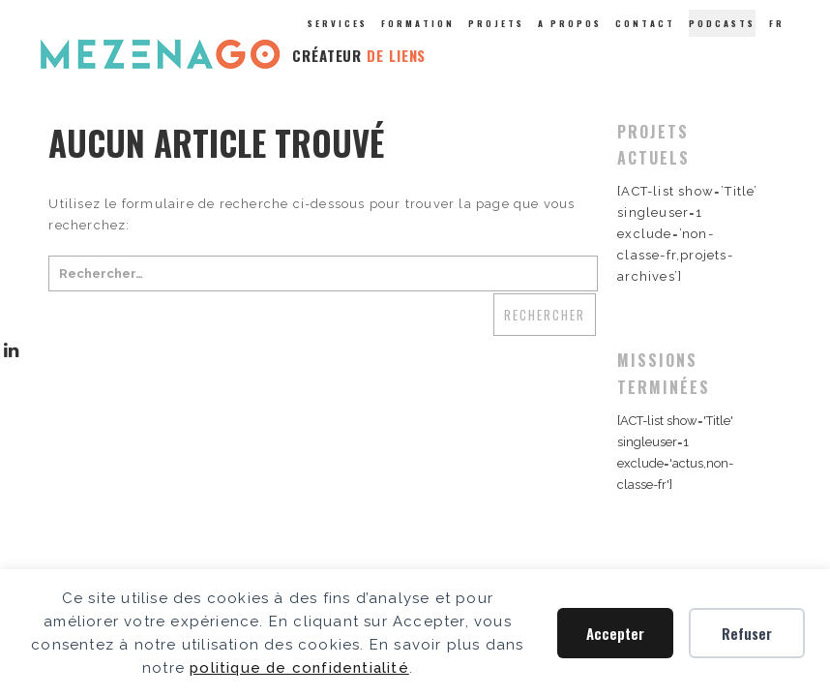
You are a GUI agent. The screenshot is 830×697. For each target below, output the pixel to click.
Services (338, 23)
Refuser (747, 633)
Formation (418, 23)
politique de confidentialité (299, 668)
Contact (645, 23)
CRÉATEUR (359, 55)
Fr (777, 23)
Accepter (615, 633)
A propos (570, 23)
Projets (496, 23)
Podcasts (722, 23)
